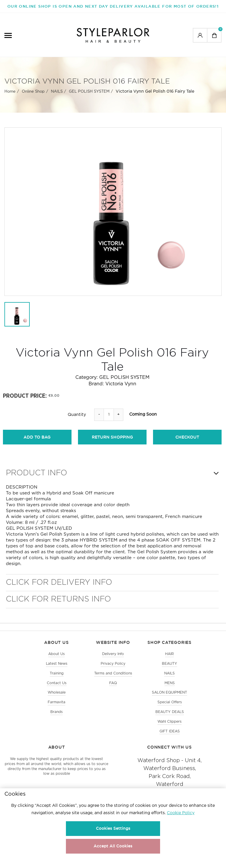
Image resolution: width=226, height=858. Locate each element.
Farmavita (56, 702)
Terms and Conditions (113, 673)
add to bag (37, 437)
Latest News (56, 663)
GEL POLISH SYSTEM (89, 91)
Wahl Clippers (169, 721)
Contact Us (57, 683)
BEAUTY (169, 663)
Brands (56, 712)
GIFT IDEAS (169, 731)
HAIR (169, 654)
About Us (56, 654)
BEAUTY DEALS (169, 712)
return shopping (112, 437)
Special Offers (169, 702)
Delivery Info (113, 654)
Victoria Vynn (120, 384)
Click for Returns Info (58, 599)
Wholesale (57, 692)
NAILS (57, 91)
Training (57, 673)
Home (10, 91)
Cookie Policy (181, 813)
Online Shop (33, 91)
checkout (187, 437)
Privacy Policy (113, 663)
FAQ (113, 683)
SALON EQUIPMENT (169, 692)
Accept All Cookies (113, 846)
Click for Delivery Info (59, 582)
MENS (169, 683)
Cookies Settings (113, 828)
